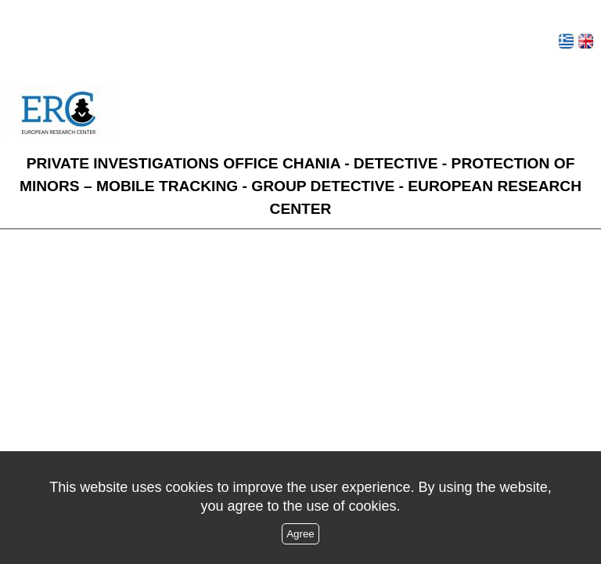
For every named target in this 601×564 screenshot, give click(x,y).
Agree (300, 534)
